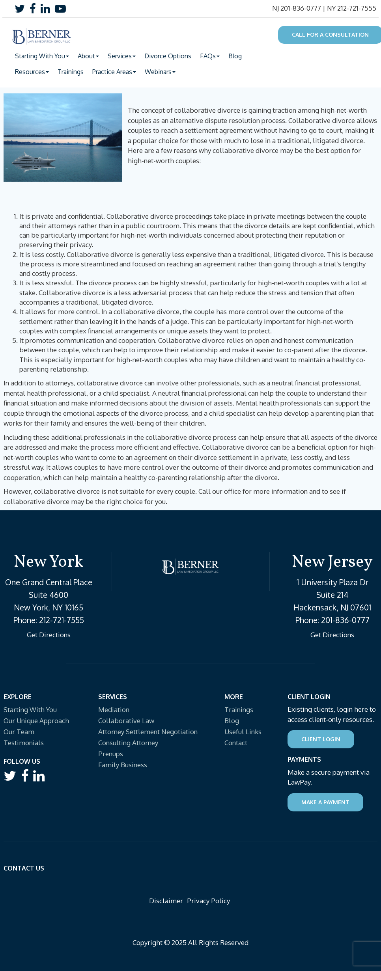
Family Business (122, 765)
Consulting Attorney (128, 742)
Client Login (320, 739)
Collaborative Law (126, 720)
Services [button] (122, 56)
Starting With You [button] (42, 56)
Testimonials (24, 742)
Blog (235, 56)
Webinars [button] (160, 72)
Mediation (113, 709)
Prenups (110, 754)
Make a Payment (325, 802)
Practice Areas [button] (114, 72)
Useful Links (242, 731)
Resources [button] (32, 72)
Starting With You (30, 709)
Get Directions (49, 635)
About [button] (88, 56)
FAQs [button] (210, 56)
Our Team (19, 731)
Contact (235, 742)
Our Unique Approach (36, 720)
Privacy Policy (208, 901)
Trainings (71, 72)
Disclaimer (166, 901)
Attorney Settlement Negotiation (148, 731)
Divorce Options (167, 56)
